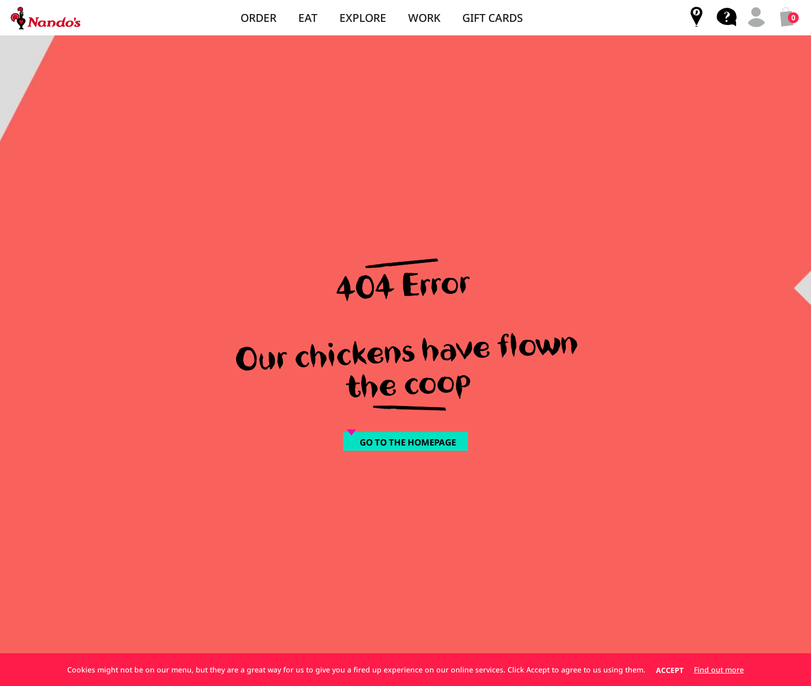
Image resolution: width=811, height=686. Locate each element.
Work (424, 17)
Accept (669, 670)
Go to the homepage (408, 442)
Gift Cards (492, 17)
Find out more (719, 670)
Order (258, 17)
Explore (362, 17)
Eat (308, 17)
